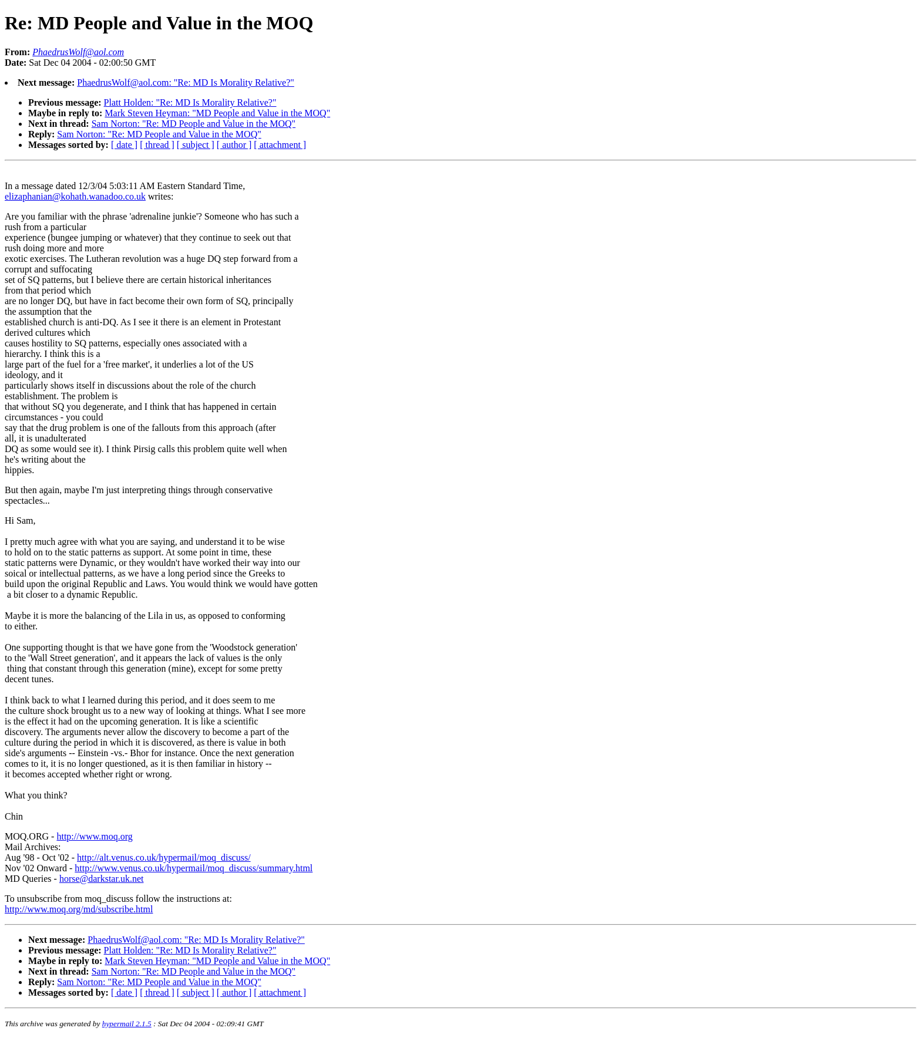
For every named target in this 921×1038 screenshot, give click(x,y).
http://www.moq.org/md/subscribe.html (79, 909)
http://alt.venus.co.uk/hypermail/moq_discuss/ (164, 857)
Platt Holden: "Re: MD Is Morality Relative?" (190, 102)
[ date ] (124, 145)
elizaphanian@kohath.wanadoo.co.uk (75, 196)
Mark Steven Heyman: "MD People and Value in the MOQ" (217, 113)
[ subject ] (195, 145)
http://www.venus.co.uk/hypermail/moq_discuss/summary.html (193, 868)
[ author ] (234, 145)
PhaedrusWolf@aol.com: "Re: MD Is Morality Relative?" (185, 82)
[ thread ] (157, 145)
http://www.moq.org (94, 836)
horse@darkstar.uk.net (101, 879)
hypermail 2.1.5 (127, 1023)
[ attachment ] (280, 145)
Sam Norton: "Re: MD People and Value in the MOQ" (193, 124)
